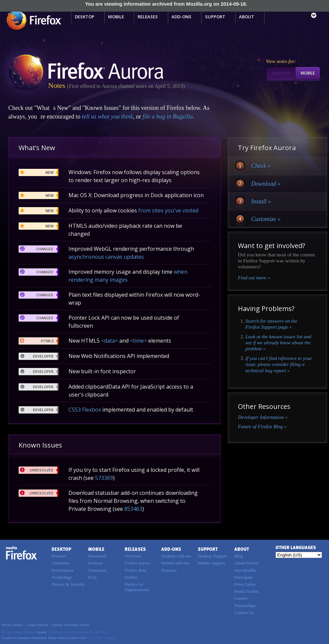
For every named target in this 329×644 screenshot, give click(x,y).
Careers (241, 598)
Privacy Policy (12, 625)
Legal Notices (38, 625)
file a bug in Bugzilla (168, 116)
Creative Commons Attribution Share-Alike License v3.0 (43, 638)
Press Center (245, 584)
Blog (238, 555)
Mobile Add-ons (175, 562)
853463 (133, 508)
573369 (104, 478)
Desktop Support (212, 555)
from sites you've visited (168, 210)
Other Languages (295, 547)
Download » (266, 183)
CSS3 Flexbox (84, 409)
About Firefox (246, 562)
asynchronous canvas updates (106, 256)
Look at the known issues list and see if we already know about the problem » (278, 343)
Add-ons (181, 17)
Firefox (21, 553)
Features (59, 555)
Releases (148, 17)
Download (97, 555)
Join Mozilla (245, 570)
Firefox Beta (135, 570)
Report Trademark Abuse (71, 625)
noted (42, 632)
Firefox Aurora (138, 562)
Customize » (266, 219)
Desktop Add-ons (176, 555)
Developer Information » (262, 417)
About (246, 17)
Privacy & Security (68, 584)
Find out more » (254, 277)
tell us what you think (107, 116)
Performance (62, 570)
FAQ (92, 577)
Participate (243, 577)
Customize (61, 562)
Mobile (116, 17)
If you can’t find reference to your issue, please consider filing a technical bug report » (279, 364)
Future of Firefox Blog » (262, 426)
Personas (168, 570)
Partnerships (245, 605)
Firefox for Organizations (137, 587)
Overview (133, 555)
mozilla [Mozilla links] (299, 16)
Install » (261, 201)
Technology (62, 577)
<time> (138, 340)
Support (215, 17)
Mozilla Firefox (33, 20)
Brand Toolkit (246, 591)
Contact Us (244, 612)
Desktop (84, 17)
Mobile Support (211, 562)
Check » (261, 165)
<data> (109, 340)
